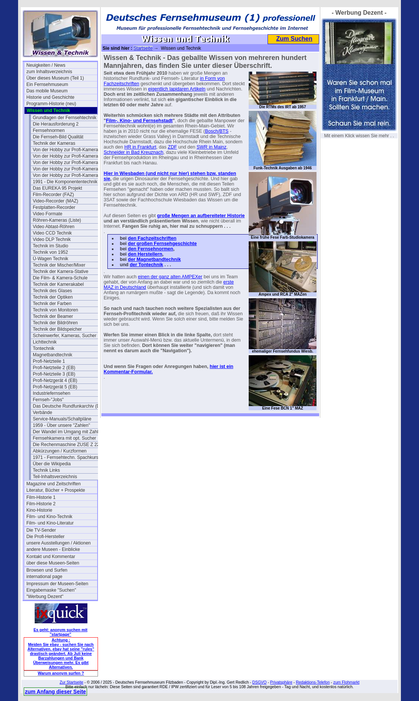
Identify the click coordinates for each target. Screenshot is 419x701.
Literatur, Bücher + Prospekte (55, 490)
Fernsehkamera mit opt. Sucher (64, 438)
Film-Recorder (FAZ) (53, 194)
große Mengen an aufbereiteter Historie (201, 215)
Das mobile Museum (46, 91)
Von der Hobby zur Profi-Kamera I (67, 149)
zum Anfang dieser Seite (55, 692)
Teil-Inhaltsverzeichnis (55, 476)
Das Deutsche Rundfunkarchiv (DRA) (68, 406)
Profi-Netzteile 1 (49, 361)
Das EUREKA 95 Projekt (57, 188)
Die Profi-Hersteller (45, 536)
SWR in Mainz (211, 147)
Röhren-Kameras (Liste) (57, 220)
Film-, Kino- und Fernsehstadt (139, 120)
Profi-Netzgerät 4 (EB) (55, 380)
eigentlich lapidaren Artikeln (176, 89)
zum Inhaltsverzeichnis (49, 71)
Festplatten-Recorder (54, 207)
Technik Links (46, 470)
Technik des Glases (52, 290)
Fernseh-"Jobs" (48, 399)
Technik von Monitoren (55, 310)
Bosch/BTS (217, 131)
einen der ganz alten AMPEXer (170, 276)
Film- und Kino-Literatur (49, 523)
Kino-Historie (39, 510)
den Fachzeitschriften (152, 238)
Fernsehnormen (49, 130)
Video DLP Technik (52, 239)
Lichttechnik (45, 342)
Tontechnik (43, 348)
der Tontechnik (146, 264)
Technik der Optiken (53, 297)
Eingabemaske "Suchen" (51, 590)
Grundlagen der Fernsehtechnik (64, 117)
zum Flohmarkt (346, 682)
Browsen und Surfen (46, 570)
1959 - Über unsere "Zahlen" (61, 425)
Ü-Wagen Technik (50, 258)
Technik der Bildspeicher (57, 329)
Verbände (42, 412)
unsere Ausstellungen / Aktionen (58, 543)
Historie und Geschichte (50, 97)
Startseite (143, 48)
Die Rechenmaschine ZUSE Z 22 (66, 444)
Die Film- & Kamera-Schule (60, 278)
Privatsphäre (281, 682)
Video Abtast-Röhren (54, 226)
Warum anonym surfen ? (61, 673)
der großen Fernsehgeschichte (162, 243)
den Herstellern (145, 254)
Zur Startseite (71, 682)
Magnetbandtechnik (52, 354)
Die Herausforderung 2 (55, 124)
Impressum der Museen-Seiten (57, 583)
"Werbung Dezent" (44, 596)
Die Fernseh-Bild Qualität (58, 137)
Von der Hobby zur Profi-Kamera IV (68, 175)
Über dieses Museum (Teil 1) (55, 78)
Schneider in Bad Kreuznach (133, 152)
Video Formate (48, 213)
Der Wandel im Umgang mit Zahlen (68, 431)
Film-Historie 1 (40, 497)
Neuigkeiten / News (45, 65)
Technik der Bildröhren (55, 322)
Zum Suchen (294, 38)
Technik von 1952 (50, 252)
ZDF (172, 147)
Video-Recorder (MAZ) (55, 201)
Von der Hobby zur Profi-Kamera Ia (68, 156)
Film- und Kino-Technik (49, 516)
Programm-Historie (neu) (51, 103)
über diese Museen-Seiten (52, 563)
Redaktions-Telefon (313, 682)
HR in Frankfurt (140, 147)
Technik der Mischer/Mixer (59, 265)
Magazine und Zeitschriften (53, 483)
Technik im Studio (50, 245)
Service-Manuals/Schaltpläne (62, 419)
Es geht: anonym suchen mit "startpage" (60, 632)
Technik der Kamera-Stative (60, 271)
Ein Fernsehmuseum (47, 84)
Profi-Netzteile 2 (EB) (54, 367)
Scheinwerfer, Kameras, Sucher (64, 335)
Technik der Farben (52, 303)
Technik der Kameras (54, 143)
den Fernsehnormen (150, 249)
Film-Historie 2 (40, 503)
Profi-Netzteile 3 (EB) (54, 374)
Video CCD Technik (52, 233)
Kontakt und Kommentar (50, 556)
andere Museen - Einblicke (53, 549)
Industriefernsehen (51, 393)
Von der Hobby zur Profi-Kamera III (68, 169)
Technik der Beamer (53, 316)
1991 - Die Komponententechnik (65, 181)
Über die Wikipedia (52, 463)
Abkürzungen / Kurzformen (60, 451)
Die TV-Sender (41, 530)
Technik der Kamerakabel (58, 284)
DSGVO (259, 682)
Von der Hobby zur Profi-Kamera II (67, 162)
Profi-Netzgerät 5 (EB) (55, 387)
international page (44, 576)
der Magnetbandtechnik (154, 259)
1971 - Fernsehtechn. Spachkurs (65, 457)
